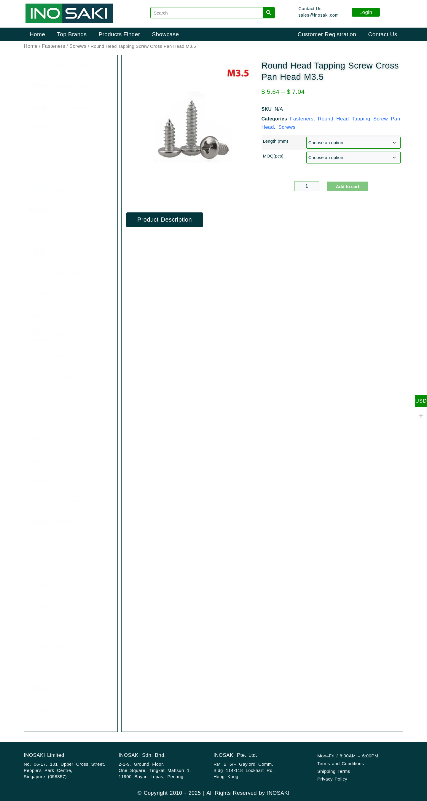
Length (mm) (275, 141)
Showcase (165, 34)
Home (37, 34)
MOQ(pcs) (273, 156)
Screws (78, 46)
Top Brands (72, 34)
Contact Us (382, 34)
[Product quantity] (306, 186)
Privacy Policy (332, 778)
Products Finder (119, 34)
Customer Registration (327, 34)
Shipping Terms (333, 771)
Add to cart (347, 186)
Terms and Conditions (340, 763)
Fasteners (53, 46)
